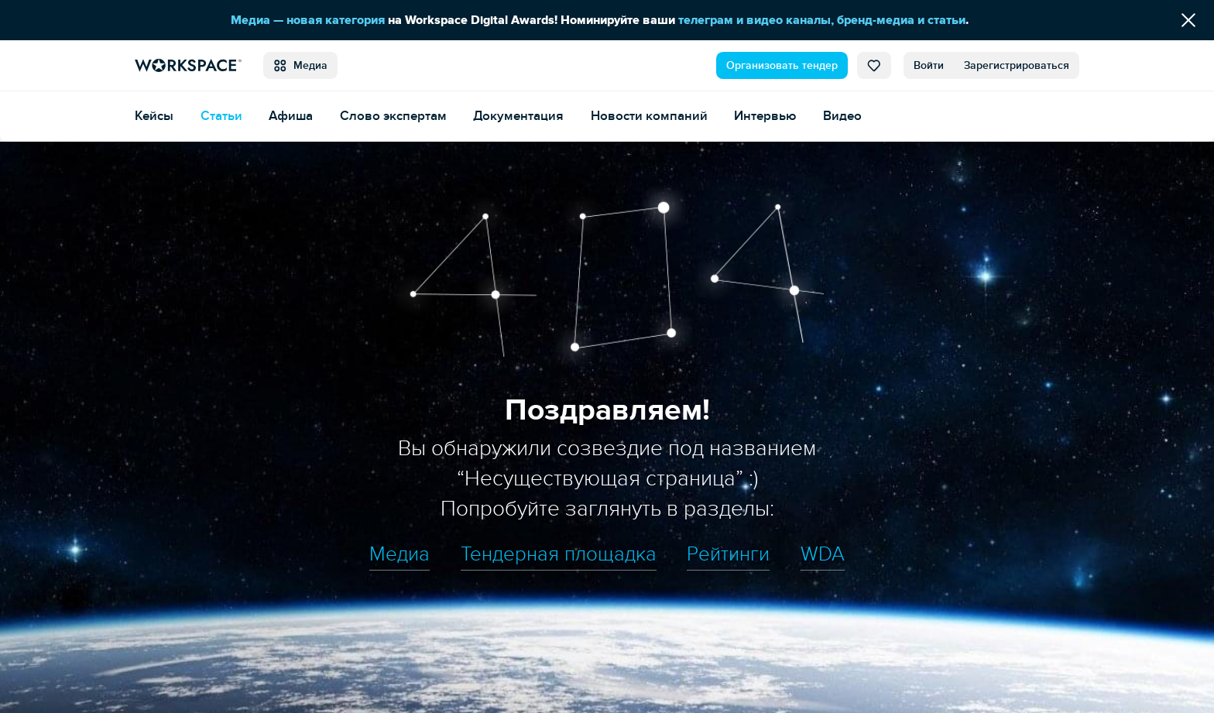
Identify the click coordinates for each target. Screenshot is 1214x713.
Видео (842, 116)
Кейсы (154, 116)
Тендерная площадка (559, 554)
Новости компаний (649, 116)
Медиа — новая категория (308, 20)
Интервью (765, 116)
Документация (518, 116)
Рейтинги (728, 554)
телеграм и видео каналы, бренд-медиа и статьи (821, 20)
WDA (823, 554)
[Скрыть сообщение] (1188, 20)
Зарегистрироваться (1016, 65)
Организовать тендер (782, 65)
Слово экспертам (393, 116)
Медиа (300, 66)
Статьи (221, 116)
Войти (929, 65)
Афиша (291, 116)
